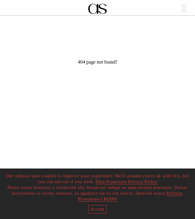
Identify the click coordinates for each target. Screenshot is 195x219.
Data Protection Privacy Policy (126, 181)
